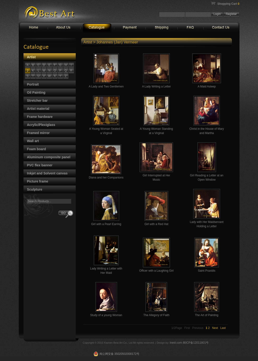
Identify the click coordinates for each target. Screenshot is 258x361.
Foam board (36, 149)
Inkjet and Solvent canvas (47, 173)
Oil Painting (36, 92)
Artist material (38, 109)
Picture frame (37, 181)
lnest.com (176, 342)
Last (223, 328)
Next (215, 328)
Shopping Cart (228, 3)
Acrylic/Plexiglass (41, 125)
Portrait (33, 84)
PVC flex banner (39, 165)
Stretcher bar (37, 100)
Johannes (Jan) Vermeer (117, 42)
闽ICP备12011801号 (196, 342)
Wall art (33, 141)
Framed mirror (38, 133)
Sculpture (34, 189)
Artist (31, 57)
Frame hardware (40, 117)
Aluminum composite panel (48, 157)
